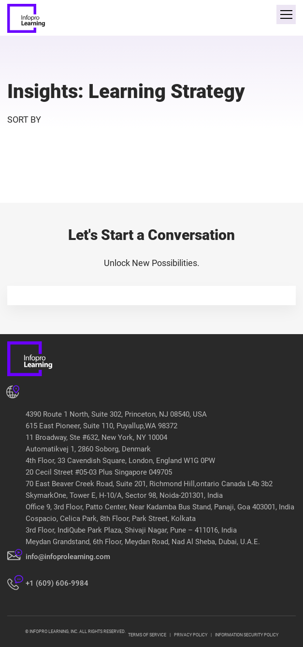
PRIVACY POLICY (190, 635)
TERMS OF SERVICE (147, 635)
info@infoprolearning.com (68, 556)
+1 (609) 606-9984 (57, 583)
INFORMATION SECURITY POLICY (246, 635)
